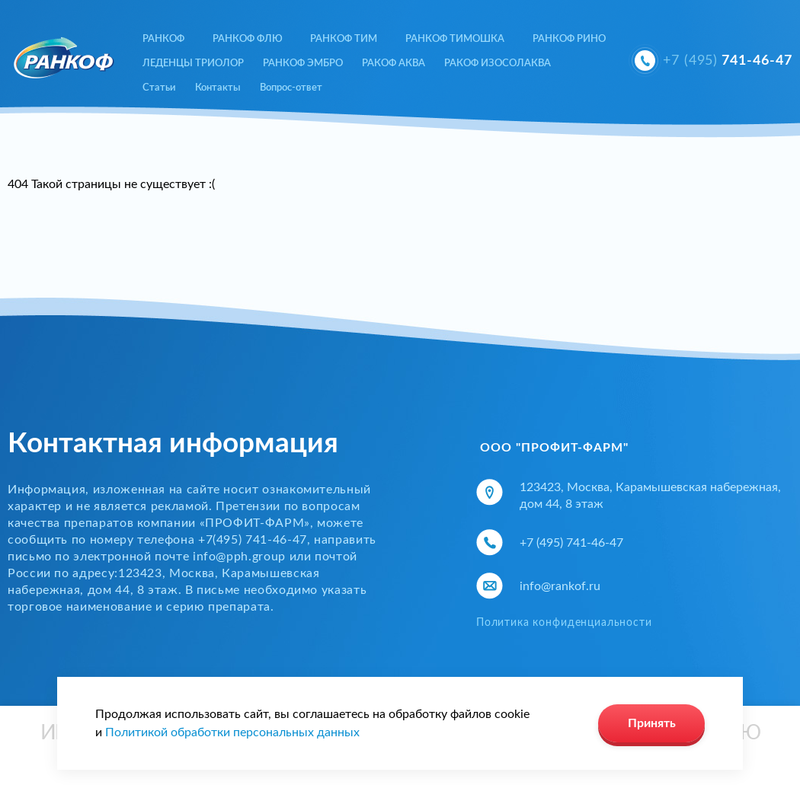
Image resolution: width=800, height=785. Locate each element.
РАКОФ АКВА (393, 64)
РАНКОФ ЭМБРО (303, 64)
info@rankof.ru (560, 586)
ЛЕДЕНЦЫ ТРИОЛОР (193, 64)
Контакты (218, 88)
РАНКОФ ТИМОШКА (454, 39)
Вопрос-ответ (291, 88)
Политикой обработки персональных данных (232, 732)
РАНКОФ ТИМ (343, 39)
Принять (652, 723)
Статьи (159, 88)
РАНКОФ (163, 39)
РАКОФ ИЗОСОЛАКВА (497, 64)
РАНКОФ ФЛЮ (248, 39)
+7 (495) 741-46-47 (571, 543)
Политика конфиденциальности (564, 622)
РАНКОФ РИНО (569, 39)
